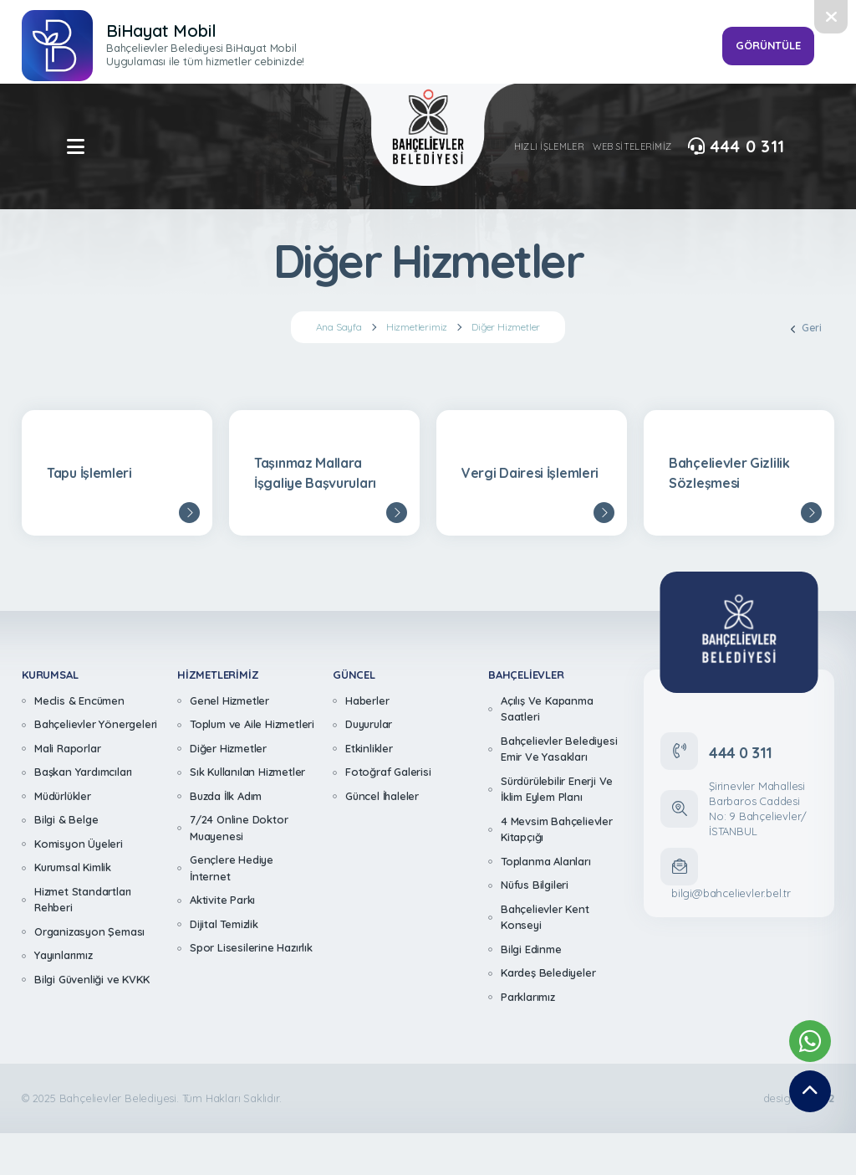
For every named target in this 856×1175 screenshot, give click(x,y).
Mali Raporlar (67, 748)
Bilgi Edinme (531, 949)
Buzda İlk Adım (226, 796)
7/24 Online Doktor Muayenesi (239, 828)
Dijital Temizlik (224, 924)
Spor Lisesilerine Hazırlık (251, 947)
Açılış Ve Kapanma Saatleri (547, 709)
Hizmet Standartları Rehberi (82, 900)
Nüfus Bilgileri (534, 884)
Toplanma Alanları (546, 861)
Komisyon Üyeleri (78, 843)
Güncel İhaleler (382, 796)
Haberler (367, 700)
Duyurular (368, 724)
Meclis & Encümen (79, 700)
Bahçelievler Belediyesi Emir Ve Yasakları (559, 749)
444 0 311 (736, 146)
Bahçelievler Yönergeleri (95, 724)
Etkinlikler (369, 748)
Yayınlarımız (63, 955)
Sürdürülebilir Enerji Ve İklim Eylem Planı (557, 789)
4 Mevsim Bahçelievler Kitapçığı (557, 829)
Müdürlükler (62, 796)
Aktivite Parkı (222, 899)
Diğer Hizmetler (505, 327)
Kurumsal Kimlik (72, 867)
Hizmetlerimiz (416, 327)
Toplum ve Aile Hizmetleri (252, 724)
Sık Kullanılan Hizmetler (247, 771)
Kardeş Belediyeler (548, 972)
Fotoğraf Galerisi (388, 771)
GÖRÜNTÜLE (768, 45)
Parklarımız (528, 996)
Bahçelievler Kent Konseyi (545, 917)
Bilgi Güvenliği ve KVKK (91, 979)
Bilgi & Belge (66, 819)
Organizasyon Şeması (89, 931)
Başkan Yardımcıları (83, 771)
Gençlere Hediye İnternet (231, 868)
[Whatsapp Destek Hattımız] (810, 1041)
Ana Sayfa (339, 327)
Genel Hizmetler (229, 700)
